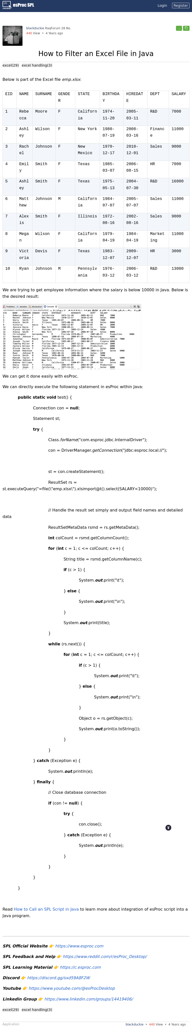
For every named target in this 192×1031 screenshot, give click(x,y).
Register (181, 6)
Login (162, 6)
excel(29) (10, 65)
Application (10, 1024)
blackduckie (35, 28)
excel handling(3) (37, 65)
